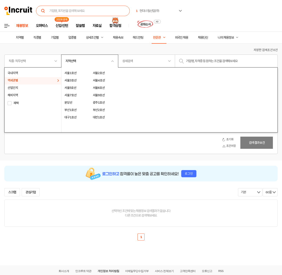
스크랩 (12, 192)
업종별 (72, 37)
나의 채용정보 (226, 37)
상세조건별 (92, 37)
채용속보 (118, 37)
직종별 (37, 37)
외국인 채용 (181, 37)
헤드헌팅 (138, 37)
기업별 (55, 37)
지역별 (20, 37)
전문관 (157, 37)
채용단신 (203, 37)
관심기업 (31, 192)
